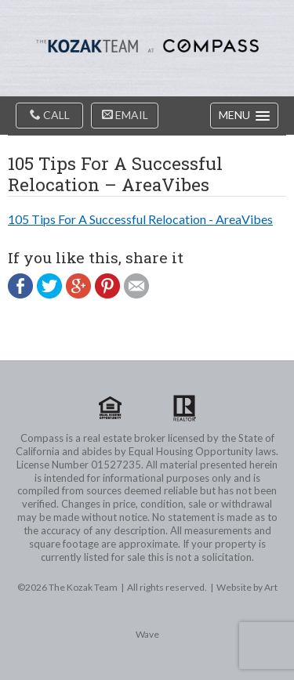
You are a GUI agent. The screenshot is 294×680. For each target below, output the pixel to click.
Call (50, 114)
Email (125, 114)
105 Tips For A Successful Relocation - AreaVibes (140, 219)
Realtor (184, 408)
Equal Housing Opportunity (110, 408)
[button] (244, 115)
